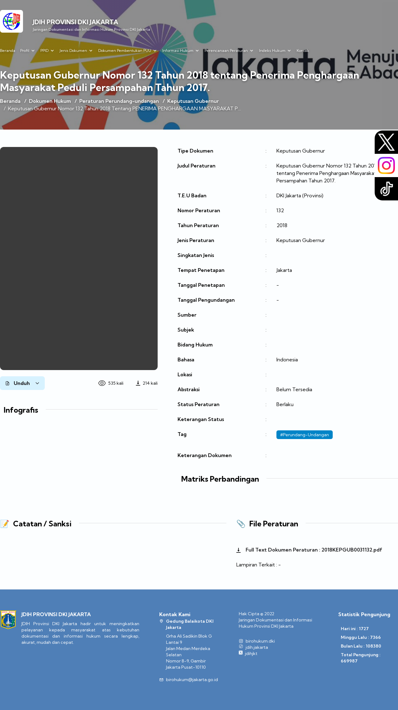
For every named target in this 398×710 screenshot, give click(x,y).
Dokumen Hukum (50, 101)
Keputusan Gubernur (193, 101)
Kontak (303, 50)
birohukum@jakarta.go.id (192, 679)
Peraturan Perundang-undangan (119, 101)
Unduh (22, 383)
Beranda (7, 50)
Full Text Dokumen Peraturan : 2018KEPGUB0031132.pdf (309, 550)
